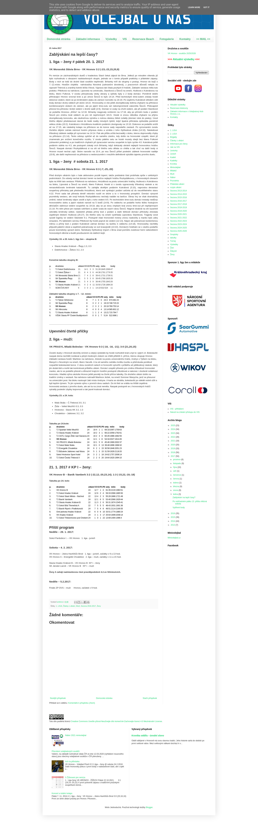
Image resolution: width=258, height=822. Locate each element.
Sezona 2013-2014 (178, 191)
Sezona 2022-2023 (178, 221)
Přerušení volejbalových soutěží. (66, 751)
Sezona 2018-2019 (178, 207)
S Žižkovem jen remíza (75, 777)
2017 (173, 456)
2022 (173, 437)
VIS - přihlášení (177, 409)
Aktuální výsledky (183, 59)
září (175, 471)
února (176, 490)
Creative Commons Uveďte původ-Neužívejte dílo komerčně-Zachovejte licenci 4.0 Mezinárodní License (116, 721)
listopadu (177, 463)
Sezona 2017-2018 (178, 204)
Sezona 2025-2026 (178, 231)
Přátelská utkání (177, 184)
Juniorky (174, 150)
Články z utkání (69, 606)
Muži (78, 606)
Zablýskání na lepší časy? (184, 497)
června (176, 479)
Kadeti (173, 157)
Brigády (173, 137)
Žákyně (173, 251)
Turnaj (173, 241)
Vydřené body (179, 507)
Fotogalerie (167, 39)
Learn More (194, 7)
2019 (173, 448)
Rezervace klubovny (179, 108)
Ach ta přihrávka (72, 761)
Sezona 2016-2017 (88, 606)
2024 (173, 429)
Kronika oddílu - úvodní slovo (148, 735)
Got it (206, 7)
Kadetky (173, 160)
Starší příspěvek (150, 698)
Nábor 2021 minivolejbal (75, 735)
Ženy (99, 606)
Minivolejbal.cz (174, 538)
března (176, 486)
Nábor (173, 177)
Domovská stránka (58, 39)
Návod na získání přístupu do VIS (185, 412)
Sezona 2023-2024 (178, 224)
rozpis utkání (175, 187)
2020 (173, 445)
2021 (173, 441)
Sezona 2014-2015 (178, 194)
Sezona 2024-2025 (178, 228)
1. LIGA (59, 606)
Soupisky (174, 234)
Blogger (149, 807)
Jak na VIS (175, 147)
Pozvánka (174, 181)
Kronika (173, 164)
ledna (176, 494)
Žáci (172, 248)
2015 (173, 517)
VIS (125, 39)
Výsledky (111, 39)
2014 (173, 521)
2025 (173, 425)
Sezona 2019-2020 (178, 211)
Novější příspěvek (58, 698)
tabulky (173, 238)
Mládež (173, 170)
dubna (176, 483)
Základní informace (88, 39)
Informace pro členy (178, 144)
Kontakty (185, 39)
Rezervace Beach (143, 39)
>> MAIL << (203, 39)
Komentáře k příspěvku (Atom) (81, 703)
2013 (173, 525)
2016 (173, 513)
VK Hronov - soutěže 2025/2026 (182, 53)
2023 (173, 433)
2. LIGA (173, 134)
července (177, 475)
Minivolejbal (175, 167)
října (175, 467)
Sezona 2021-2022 (178, 218)
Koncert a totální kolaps (62, 793)
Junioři (173, 154)
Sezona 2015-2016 (178, 197)
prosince (177, 459)
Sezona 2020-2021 (178, 214)
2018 (173, 452)
